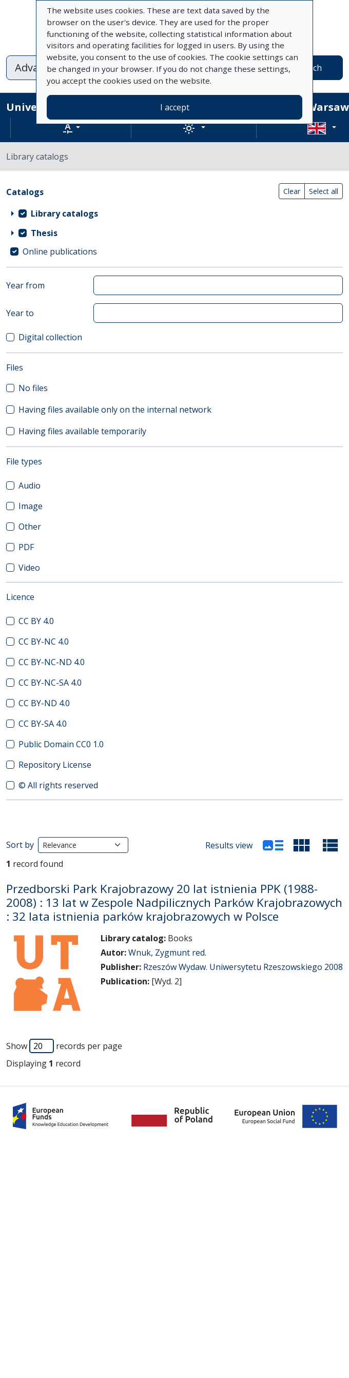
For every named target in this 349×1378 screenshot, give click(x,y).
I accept (174, 107)
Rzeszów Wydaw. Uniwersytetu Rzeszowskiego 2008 (243, 967)
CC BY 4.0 (36, 621)
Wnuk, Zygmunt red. (167, 952)
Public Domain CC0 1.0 (61, 744)
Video (29, 567)
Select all (323, 191)
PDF (26, 547)
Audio (29, 485)
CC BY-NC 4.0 (43, 641)
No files (33, 388)
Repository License (54, 764)
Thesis (44, 233)
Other (29, 526)
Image (30, 506)
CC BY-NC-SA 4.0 (50, 682)
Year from (25, 285)
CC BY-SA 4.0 (42, 723)
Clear (291, 191)
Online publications (60, 251)
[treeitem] (174, 213)
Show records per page (64, 1046)
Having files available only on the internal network (114, 409)
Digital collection (50, 337)
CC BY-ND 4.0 (44, 703)
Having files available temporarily (82, 431)
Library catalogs (64, 213)
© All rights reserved (58, 785)
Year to (20, 313)
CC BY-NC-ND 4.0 (51, 662)
